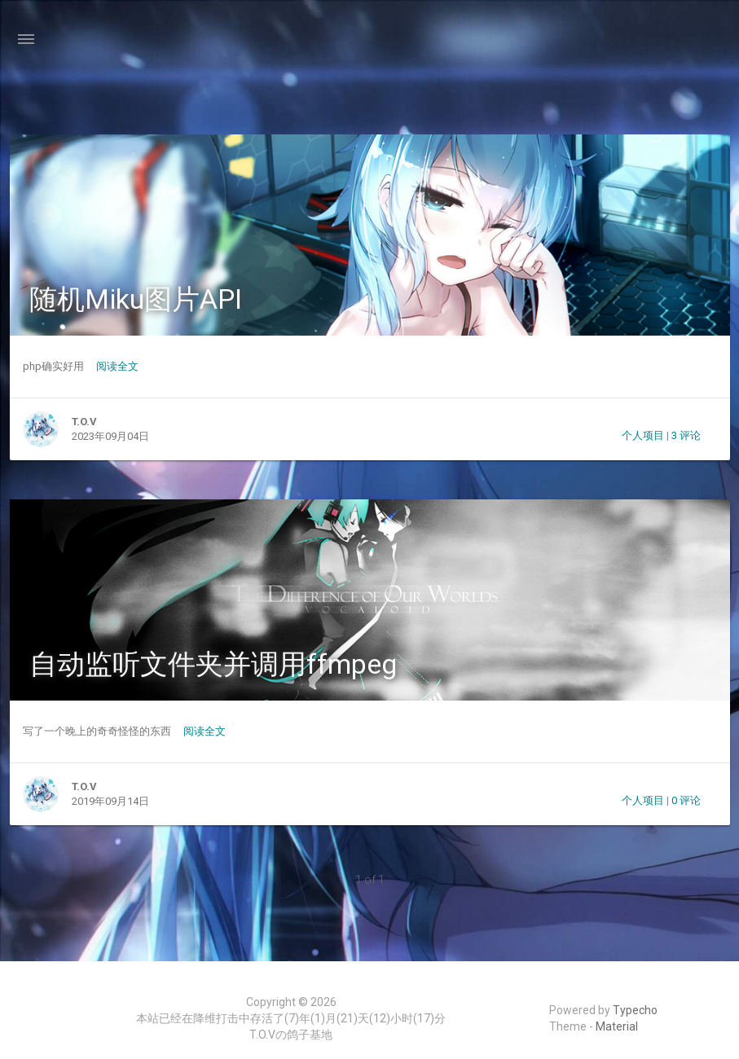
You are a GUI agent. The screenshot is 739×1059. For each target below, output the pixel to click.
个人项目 (643, 435)
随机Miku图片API (135, 299)
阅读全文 (117, 366)
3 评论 (686, 435)
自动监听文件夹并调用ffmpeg (213, 664)
